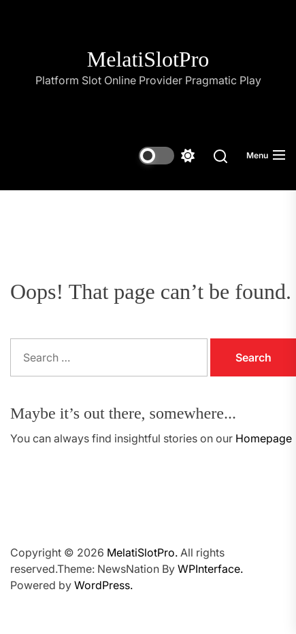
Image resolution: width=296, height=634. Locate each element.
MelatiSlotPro (148, 59)
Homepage (263, 438)
